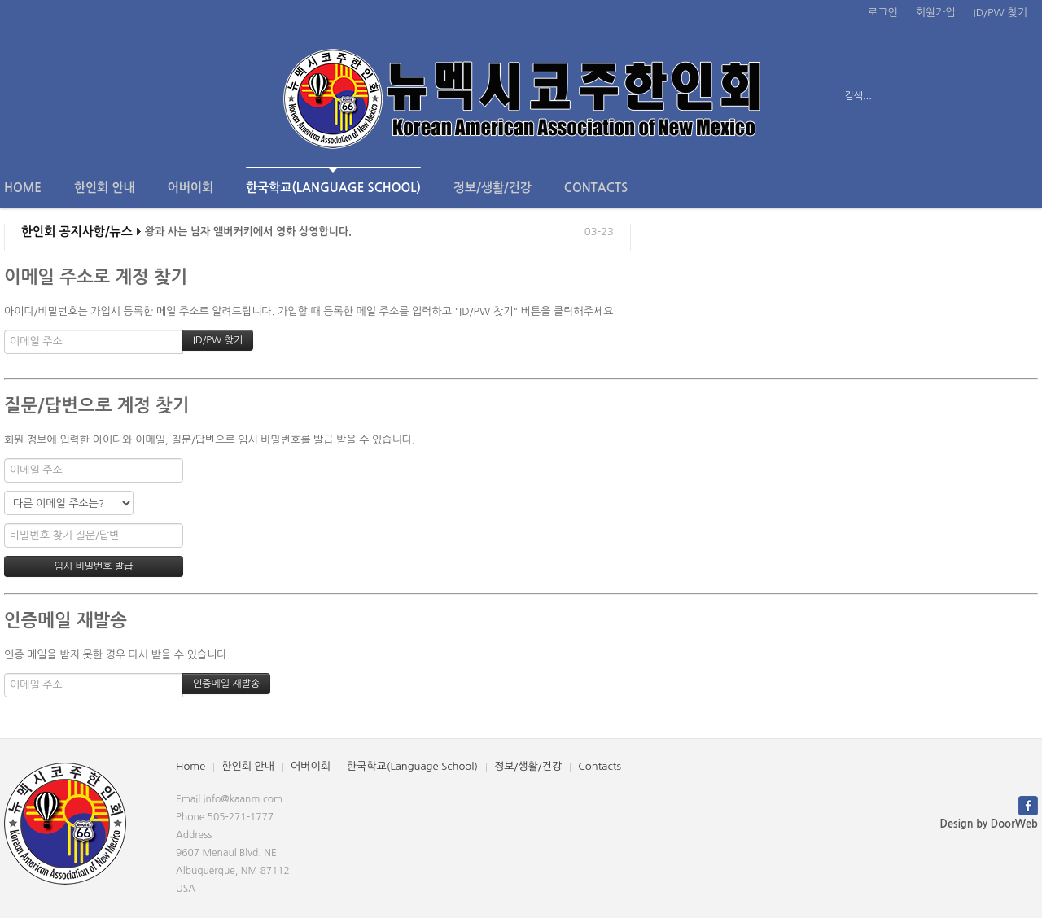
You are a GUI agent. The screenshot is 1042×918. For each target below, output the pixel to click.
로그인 (883, 12)
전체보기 (51, 96)
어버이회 (190, 187)
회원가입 (936, 12)
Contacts (596, 187)
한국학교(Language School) (333, 180)
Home (23, 187)
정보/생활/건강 (492, 187)
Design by (989, 824)
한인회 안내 (104, 187)
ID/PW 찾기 (1000, 12)
